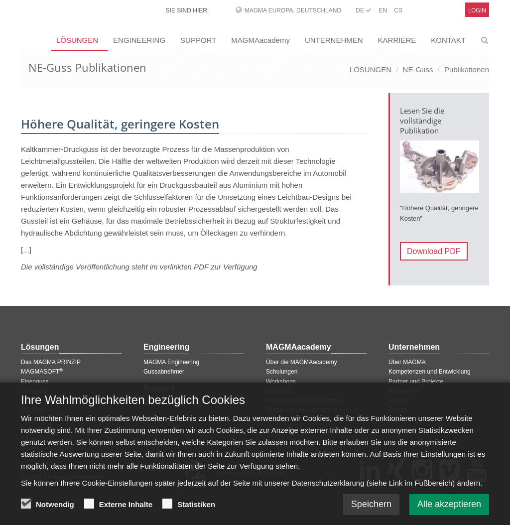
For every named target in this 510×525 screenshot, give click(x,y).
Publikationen (466, 69)
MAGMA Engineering (171, 362)
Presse (397, 400)
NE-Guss (418, 69)
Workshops (281, 381)
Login (477, 10)
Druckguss (35, 400)
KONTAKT (448, 40)
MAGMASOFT (42, 371)
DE (364, 10)
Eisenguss (34, 381)
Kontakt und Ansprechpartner (304, 400)
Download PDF (434, 251)
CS (398, 10)
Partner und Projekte (415, 381)
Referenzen (403, 391)
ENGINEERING (139, 40)
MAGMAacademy (260, 40)
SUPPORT (198, 40)
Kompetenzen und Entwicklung (429, 371)
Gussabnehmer (163, 371)
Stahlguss (34, 391)
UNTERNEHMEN (334, 40)
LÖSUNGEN (370, 69)
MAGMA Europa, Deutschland (293, 10)
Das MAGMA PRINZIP (51, 362)
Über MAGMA (407, 362)
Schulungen (281, 371)
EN (383, 10)
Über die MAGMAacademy (301, 362)
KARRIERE (397, 40)
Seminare (278, 391)
